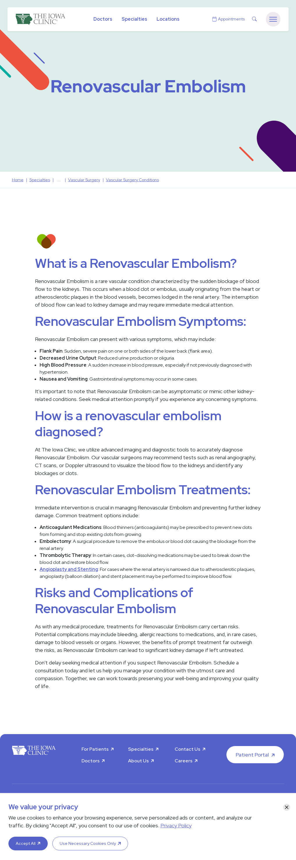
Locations (168, 19)
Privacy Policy (176, 825)
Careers (183, 761)
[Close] (286, 807)
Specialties (134, 19)
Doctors (102, 19)
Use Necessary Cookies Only (88, 843)
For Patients (95, 749)
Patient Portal (252, 754)
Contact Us (187, 749)
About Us (138, 761)
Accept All (26, 843)
